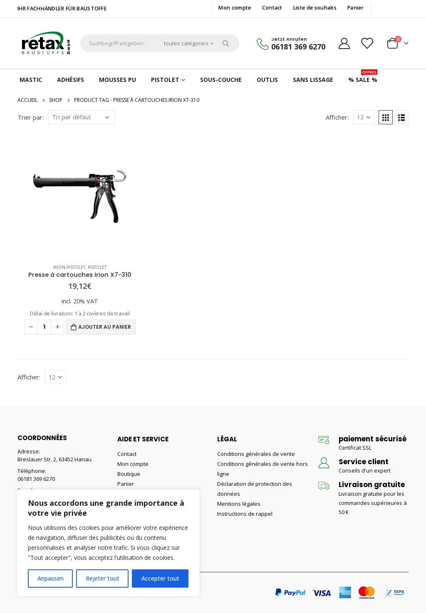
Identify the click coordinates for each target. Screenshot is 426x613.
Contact (272, 7)
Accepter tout (160, 578)
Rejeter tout (102, 578)
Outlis (267, 80)
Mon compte (234, 7)
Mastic (31, 80)
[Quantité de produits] (44, 327)
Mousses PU (117, 80)
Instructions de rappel (244, 513)
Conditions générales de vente (256, 454)
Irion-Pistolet (69, 267)
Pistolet (165, 80)
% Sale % (362, 76)
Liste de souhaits (315, 7)
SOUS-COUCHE (221, 80)
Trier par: (30, 117)
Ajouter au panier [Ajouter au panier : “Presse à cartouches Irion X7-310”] (104, 326)
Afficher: (337, 117)
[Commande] (81, 117)
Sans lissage (313, 80)
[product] (79, 195)
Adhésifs (70, 80)
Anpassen (50, 578)
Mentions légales (238, 503)
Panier (355, 7)
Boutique (128, 474)
